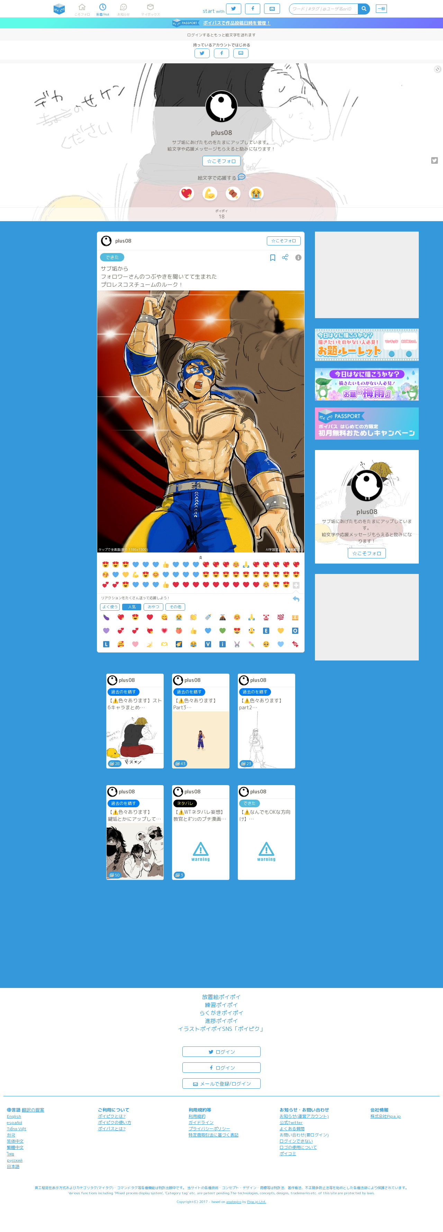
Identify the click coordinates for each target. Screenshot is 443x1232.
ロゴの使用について (298, 1147)
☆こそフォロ (221, 161)
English (14, 1116)
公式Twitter (291, 1122)
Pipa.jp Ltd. (256, 1201)
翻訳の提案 (33, 1110)
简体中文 (15, 1141)
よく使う (110, 607)
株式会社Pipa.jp (385, 1116)
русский (14, 1160)
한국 (11, 1135)
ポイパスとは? (112, 1129)
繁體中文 (15, 1147)
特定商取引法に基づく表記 (213, 1135)
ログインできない (296, 1141)
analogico (233, 1201)
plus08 (221, 132)
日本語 (13, 1166)
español (14, 1122)
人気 (132, 607)
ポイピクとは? (112, 1116)
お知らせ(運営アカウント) (304, 1116)
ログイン (221, 1051)
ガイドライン (201, 1122)
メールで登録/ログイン (221, 1083)
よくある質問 (292, 1129)
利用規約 (197, 1116)
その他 (175, 607)
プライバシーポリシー (209, 1129)
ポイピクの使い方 (114, 1122)
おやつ (153, 607)
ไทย (10, 1154)
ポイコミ (288, 1154)
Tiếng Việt (16, 1129)
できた (112, 257)
